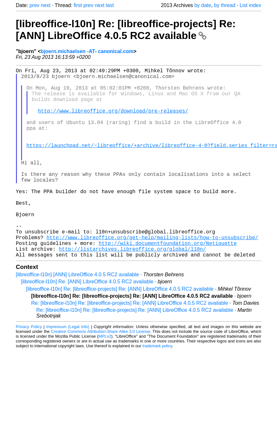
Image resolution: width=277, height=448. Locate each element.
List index (250, 5)
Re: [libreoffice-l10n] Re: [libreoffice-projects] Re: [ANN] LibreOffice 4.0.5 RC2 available (129, 345)
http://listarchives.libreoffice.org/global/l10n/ (132, 289)
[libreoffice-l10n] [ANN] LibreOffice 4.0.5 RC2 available (77, 316)
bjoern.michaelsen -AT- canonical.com (87, 51)
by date (202, 5)
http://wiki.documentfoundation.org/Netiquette (168, 282)
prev (34, 5)
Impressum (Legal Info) (67, 368)
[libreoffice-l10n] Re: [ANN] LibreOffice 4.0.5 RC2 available (87, 323)
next (45, 5)
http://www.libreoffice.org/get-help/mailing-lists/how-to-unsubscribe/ (152, 275)
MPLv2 (104, 378)
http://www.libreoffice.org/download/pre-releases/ (113, 120)
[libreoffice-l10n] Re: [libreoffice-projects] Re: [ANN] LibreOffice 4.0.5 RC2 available (126, 29)
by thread (224, 5)
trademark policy (157, 388)
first (78, 5)
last (110, 5)
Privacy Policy (29, 368)
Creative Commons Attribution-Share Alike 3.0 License (100, 373)
